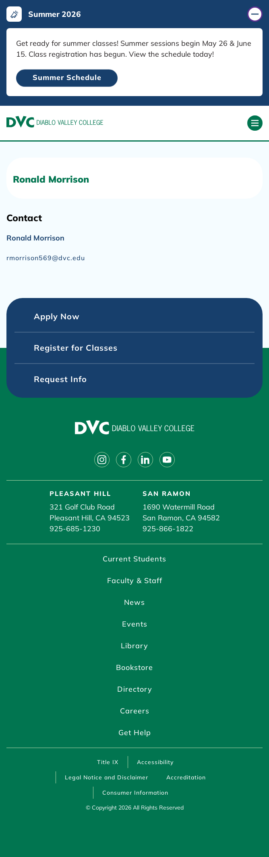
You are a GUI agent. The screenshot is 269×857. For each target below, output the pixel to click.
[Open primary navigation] (255, 123)
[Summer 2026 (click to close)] (134, 14)
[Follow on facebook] (123, 459)
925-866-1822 (168, 528)
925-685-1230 (75, 528)
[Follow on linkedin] (145, 459)
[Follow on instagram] (102, 459)
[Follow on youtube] (167, 459)
